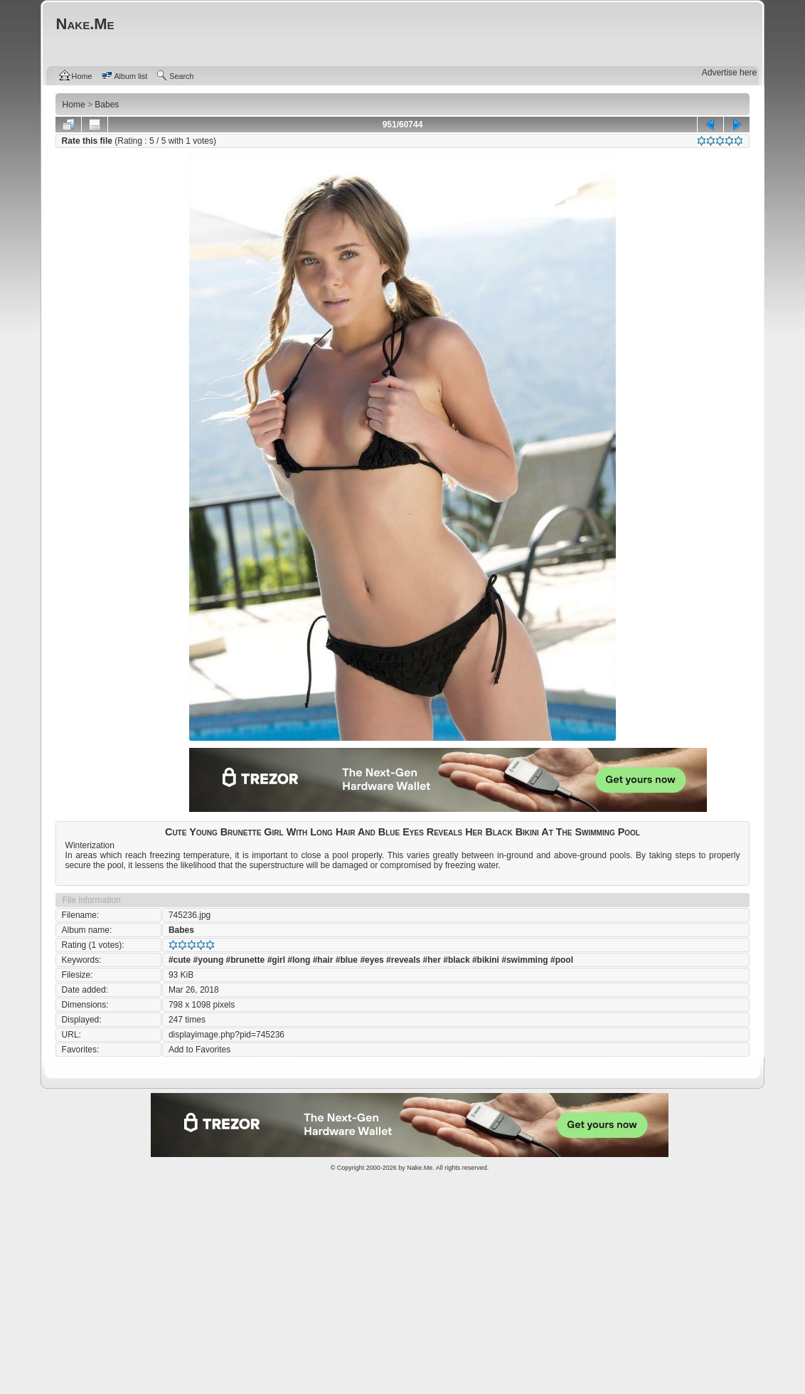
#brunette (245, 960)
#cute (180, 960)
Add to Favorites (199, 1050)
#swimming (524, 960)
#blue (347, 960)
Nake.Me (419, 1167)
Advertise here (729, 73)
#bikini (485, 960)
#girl (276, 960)
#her (432, 960)
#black (456, 960)
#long (298, 960)
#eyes (371, 960)
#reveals (403, 960)
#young (208, 960)
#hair (323, 960)
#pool (561, 960)
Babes (181, 930)
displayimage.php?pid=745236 (226, 1035)
